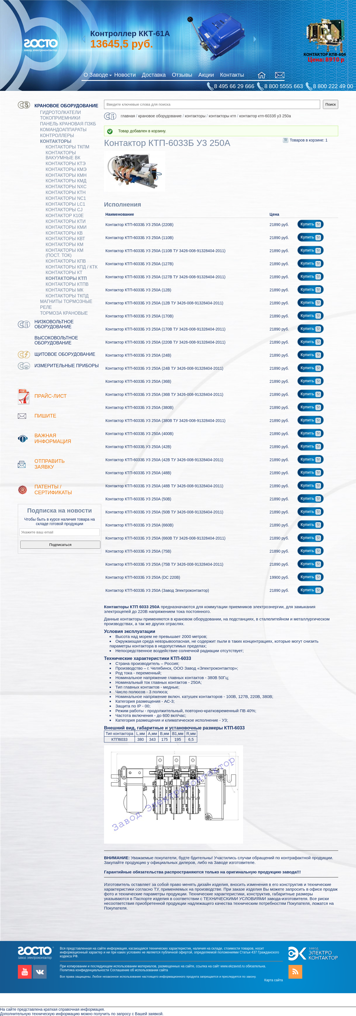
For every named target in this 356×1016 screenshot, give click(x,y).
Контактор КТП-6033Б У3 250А (265, 116)
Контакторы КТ (64, 272)
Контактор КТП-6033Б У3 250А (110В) (139, 237)
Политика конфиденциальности (84, 970)
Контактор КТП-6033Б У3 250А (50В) (138, 499)
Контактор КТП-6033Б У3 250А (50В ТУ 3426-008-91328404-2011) (164, 512)
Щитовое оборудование (64, 354)
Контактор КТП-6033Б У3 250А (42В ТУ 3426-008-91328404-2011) (164, 460)
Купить (311, 224)
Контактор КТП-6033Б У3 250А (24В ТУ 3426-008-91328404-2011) (164, 368)
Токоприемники (60, 118)
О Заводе (97, 76)
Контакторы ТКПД (67, 296)
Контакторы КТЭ (66, 163)
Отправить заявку (49, 464)
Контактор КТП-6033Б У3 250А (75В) (138, 551)
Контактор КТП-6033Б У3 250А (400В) (139, 433)
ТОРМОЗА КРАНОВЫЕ (64, 313)
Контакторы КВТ (65, 238)
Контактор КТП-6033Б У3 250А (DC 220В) (142, 577)
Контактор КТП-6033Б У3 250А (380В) (139, 407)
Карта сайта (273, 980)
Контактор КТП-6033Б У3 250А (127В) (139, 264)
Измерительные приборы (66, 365)
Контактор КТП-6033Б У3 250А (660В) (139, 525)
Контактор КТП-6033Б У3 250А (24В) (138, 355)
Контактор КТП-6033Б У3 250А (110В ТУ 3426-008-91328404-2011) (165, 251)
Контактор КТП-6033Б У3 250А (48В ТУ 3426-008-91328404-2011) (164, 486)
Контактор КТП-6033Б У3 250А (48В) (138, 473)
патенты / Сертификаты (53, 489)
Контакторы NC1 (66, 198)
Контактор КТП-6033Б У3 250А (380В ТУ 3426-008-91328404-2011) (165, 420)
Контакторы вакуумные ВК (63, 155)
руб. (121, 44)
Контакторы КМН (66, 175)
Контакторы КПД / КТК (72, 267)
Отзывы (182, 75)
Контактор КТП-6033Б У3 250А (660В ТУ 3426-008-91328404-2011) (165, 538)
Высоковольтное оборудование (56, 340)
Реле (46, 307)
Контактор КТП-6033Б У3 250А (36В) (138, 381)
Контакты (232, 75)
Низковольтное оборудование (54, 324)
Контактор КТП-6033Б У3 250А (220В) (139, 224)
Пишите (45, 416)
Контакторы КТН (66, 192)
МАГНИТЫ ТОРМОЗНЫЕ (66, 301)
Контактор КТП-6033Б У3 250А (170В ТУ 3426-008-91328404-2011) (165, 329)
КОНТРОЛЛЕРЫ (57, 135)
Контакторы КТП (66, 278)
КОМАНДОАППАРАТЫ (63, 129)
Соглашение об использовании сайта (139, 970)
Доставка (154, 75)
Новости (125, 75)
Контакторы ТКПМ (67, 147)
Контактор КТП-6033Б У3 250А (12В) (138, 290)
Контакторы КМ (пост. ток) (64, 253)
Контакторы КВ (64, 233)
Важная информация (52, 438)
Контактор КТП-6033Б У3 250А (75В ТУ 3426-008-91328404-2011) (164, 564)
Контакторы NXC (66, 186)
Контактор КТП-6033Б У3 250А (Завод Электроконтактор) (157, 590)
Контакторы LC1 (65, 204)
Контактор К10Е (65, 215)
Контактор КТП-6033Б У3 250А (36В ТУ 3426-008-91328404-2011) (164, 394)
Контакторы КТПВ (67, 284)
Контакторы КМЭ (66, 169)
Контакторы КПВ (66, 261)
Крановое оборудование (66, 105)
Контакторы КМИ (66, 227)
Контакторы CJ (64, 209)
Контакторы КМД (66, 180)
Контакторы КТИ (66, 221)
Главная (128, 116)
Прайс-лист (50, 396)
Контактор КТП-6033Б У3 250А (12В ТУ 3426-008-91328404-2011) (164, 303)
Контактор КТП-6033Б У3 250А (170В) (139, 316)
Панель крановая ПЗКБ (68, 123)
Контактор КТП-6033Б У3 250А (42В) (138, 446)
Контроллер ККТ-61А (130, 33)
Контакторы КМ (64, 244)
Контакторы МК (64, 290)
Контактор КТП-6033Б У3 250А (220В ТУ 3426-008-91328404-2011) (165, 342)
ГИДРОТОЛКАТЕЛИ (60, 112)
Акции (206, 75)
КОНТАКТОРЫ (55, 141)
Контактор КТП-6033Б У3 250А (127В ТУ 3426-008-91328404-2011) (165, 277)
